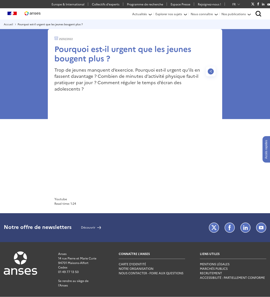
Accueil (8, 24)
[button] (258, 14)
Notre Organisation (136, 268)
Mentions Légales (215, 264)
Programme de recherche (145, 4)
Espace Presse (180, 4)
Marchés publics (214, 268)
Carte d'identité (132, 264)
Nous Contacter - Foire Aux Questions (151, 273)
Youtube (268, 4)
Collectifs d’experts (105, 4)
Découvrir (88, 227)
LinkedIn (263, 4)
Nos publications (233, 14)
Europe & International (68, 4)
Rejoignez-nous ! (209, 4)
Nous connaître (202, 14)
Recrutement (211, 273)
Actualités (139, 14)
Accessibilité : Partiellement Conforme (232, 277)
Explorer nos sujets (168, 14)
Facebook (258, 4)
